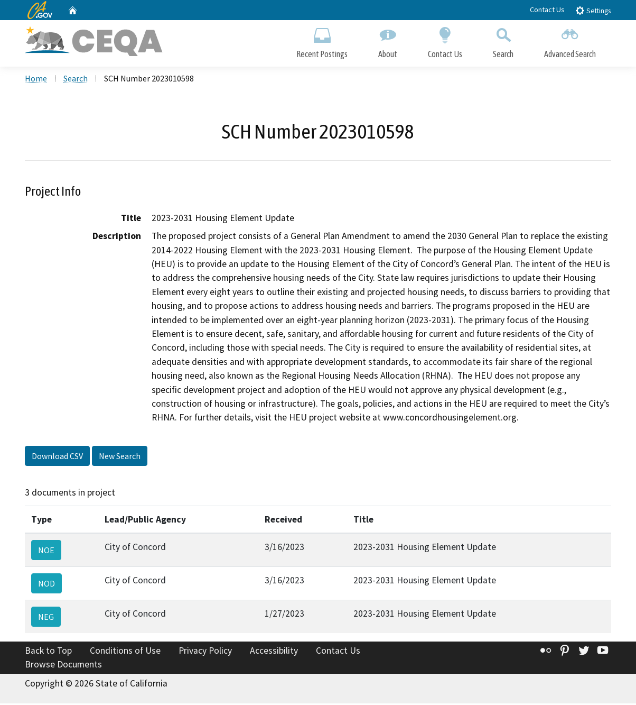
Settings (593, 10)
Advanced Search (570, 41)
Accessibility (274, 652)
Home (36, 80)
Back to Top (48, 652)
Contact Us (547, 9)
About (388, 41)
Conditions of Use (125, 652)
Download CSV (57, 457)
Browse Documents (63, 666)
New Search (120, 457)
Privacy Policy (205, 652)
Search (503, 41)
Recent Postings (322, 41)
